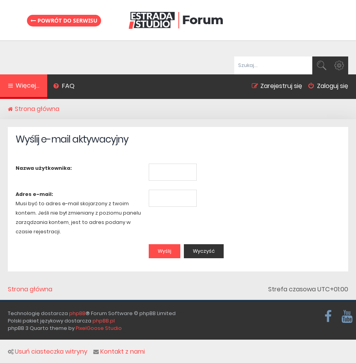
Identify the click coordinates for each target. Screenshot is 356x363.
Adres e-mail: (34, 194)
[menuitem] (63, 86)
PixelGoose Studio (99, 328)
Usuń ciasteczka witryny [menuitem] (47, 351)
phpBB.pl (104, 320)
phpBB (77, 313)
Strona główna (30, 289)
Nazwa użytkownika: (44, 168)
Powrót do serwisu (64, 20)
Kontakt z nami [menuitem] (119, 351)
